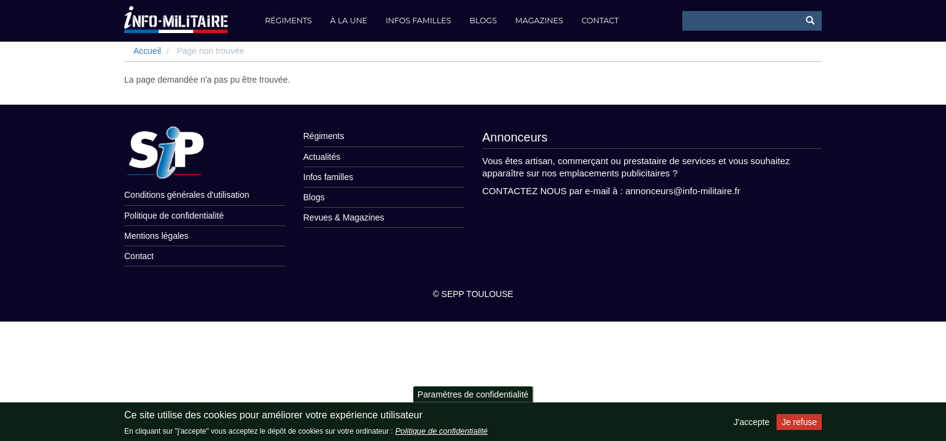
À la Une (349, 20)
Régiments (288, 20)
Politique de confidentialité (174, 216)
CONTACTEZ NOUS (524, 191)
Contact (600, 20)
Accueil (147, 51)
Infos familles (418, 20)
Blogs (483, 20)
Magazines (539, 20)
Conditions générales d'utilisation (186, 195)
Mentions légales (156, 236)
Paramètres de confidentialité (472, 394)
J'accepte (752, 422)
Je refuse (799, 422)
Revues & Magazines (344, 217)
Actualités (322, 157)
